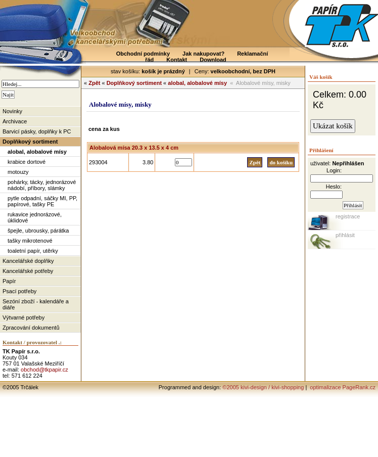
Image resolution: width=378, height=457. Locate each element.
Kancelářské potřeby (28, 271)
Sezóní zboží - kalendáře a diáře (36, 304)
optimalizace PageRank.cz (341, 387)
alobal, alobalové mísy (37, 152)
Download (213, 60)
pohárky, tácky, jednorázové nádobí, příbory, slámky (42, 185)
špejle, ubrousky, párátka (38, 230)
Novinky (12, 111)
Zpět (94, 83)
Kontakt (176, 60)
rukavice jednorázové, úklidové (35, 217)
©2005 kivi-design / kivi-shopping (263, 387)
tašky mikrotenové (30, 241)
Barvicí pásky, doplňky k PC (37, 131)
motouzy (18, 172)
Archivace (15, 121)
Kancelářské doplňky (28, 261)
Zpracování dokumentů (31, 328)
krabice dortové (26, 162)
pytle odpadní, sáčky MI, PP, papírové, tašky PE (42, 201)
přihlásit (345, 235)
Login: (334, 170)
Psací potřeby (19, 291)
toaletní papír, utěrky (33, 251)
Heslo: (334, 187)
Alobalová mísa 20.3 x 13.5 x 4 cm (133, 148)
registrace (348, 216)
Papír (9, 281)
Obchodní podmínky (143, 54)
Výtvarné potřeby (23, 317)
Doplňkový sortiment (30, 142)
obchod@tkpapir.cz (44, 370)
